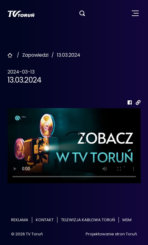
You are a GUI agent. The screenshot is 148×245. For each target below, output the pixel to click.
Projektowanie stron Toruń (111, 234)
